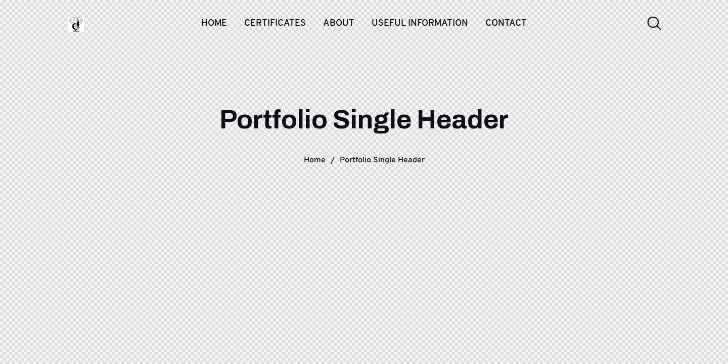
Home (315, 159)
